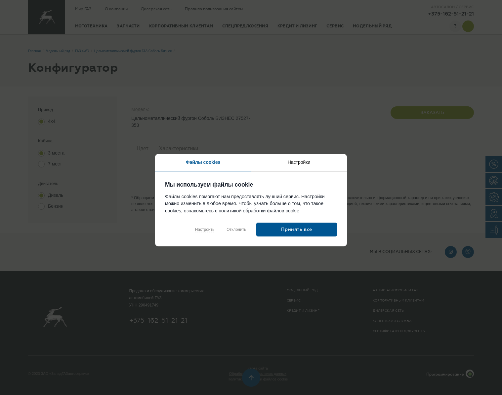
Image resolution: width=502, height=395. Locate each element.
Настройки (299, 162)
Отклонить (236, 229)
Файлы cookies (203, 162)
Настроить (205, 229)
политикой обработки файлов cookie (259, 210)
